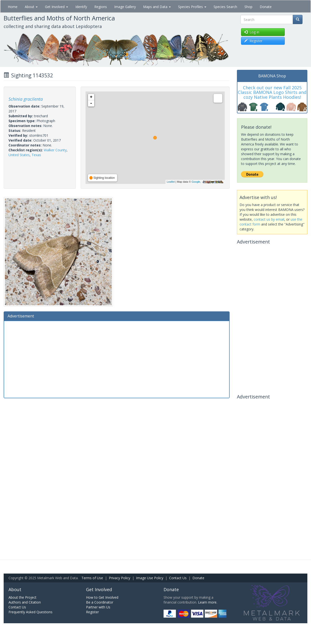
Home (12, 6)
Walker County (55, 150)
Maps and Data (157, 6)
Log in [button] (251, 32)
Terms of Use (92, 578)
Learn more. (207, 602)
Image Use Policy (149, 578)
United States (19, 155)
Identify (81, 6)
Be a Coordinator (99, 602)
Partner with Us (98, 607)
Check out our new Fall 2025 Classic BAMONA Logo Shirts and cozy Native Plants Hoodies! (272, 92)
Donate (266, 6)
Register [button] (253, 40)
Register (92, 612)
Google (195, 181)
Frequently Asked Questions (30, 612)
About (31, 6)
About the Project (22, 597)
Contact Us (178, 578)
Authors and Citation (25, 602)
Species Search (225, 6)
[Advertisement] (116, 359)
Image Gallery (125, 6)
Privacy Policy (119, 578)
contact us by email (269, 219)
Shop (248, 6)
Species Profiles (192, 6)
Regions (100, 6)
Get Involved (56, 6)
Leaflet (171, 181)
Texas (36, 155)
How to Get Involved (102, 597)
